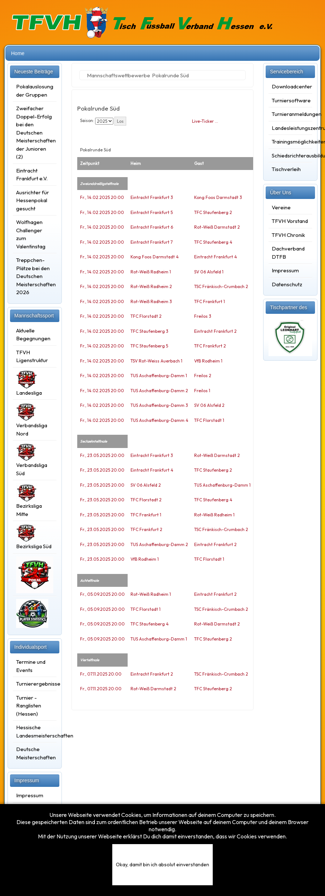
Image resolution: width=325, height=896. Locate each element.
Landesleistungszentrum (290, 128)
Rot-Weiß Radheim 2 (151, 286)
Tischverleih (286, 169)
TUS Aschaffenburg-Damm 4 (159, 420)
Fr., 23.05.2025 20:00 (102, 455)
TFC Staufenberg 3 (149, 331)
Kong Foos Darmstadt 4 (155, 256)
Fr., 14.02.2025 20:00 (102, 197)
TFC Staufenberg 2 (213, 212)
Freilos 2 (202, 375)
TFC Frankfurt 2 (210, 346)
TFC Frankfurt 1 (209, 301)
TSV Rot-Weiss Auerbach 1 (156, 361)
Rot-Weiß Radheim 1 (151, 271)
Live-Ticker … (205, 121)
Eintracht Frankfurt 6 (152, 227)
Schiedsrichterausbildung (290, 155)
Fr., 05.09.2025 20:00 (102, 594)
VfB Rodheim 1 (208, 361)
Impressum (29, 795)
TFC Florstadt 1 (209, 420)
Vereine (281, 207)
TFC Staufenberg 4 (213, 242)
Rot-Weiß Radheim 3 (151, 301)
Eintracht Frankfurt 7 (152, 242)
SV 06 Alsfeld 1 (208, 271)
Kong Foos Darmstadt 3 (218, 197)
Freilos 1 (202, 390)
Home (17, 53)
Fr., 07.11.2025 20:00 (101, 674)
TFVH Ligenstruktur (32, 356)
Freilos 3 (202, 316)
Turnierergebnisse (34, 683)
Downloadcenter (290, 86)
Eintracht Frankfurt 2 (215, 331)
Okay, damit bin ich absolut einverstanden (162, 864)
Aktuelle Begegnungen (33, 334)
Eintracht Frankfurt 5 (152, 212)
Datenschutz (287, 284)
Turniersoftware (290, 100)
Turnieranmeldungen (290, 114)
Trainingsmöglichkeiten (290, 141)
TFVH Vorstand (290, 221)
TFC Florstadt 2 (146, 316)
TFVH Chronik (288, 235)
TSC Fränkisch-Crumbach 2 (221, 286)
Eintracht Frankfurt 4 (215, 256)
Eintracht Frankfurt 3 (152, 197)
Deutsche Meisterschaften (34, 753)
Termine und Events (30, 665)
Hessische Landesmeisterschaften (34, 731)
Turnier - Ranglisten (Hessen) (28, 705)
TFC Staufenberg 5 (149, 346)
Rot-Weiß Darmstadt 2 (217, 227)
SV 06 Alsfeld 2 (209, 405)
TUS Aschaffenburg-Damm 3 (159, 405)
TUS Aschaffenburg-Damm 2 (159, 390)
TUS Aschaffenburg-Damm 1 (159, 375)
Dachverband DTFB (288, 252)
